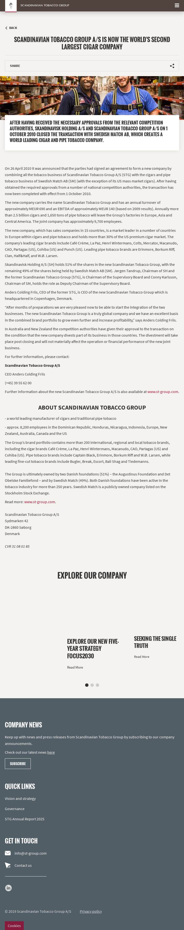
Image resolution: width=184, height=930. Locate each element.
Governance (14, 808)
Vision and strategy (20, 798)
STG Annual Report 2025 (24, 818)
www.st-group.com (162, 391)
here (51, 752)
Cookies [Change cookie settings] (14, 925)
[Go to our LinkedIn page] (8, 888)
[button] (86, 685)
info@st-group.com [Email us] (26, 853)
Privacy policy (91, 911)
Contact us (18, 865)
